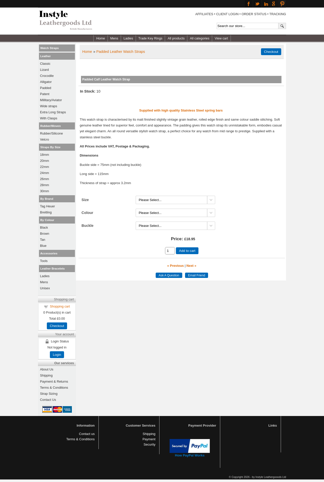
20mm (44, 161)
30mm (44, 191)
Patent (44, 94)
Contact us (87, 434)
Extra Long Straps (53, 112)
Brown (44, 233)
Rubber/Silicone (51, 133)
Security (149, 444)
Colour (87, 213)
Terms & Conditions (54, 387)
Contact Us (48, 400)
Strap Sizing (48, 394)
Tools (44, 261)
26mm (44, 179)
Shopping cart (60, 306)
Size (85, 200)
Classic (45, 63)
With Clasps (48, 118)
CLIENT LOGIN (227, 14)
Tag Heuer (47, 206)
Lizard (44, 70)
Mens (114, 38)
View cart (221, 38)
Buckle (87, 226)
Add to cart (187, 251)
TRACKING (277, 14)
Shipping (46, 375)
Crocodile (47, 76)
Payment (149, 439)
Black (44, 227)
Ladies (128, 38)
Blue (43, 246)
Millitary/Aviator (51, 100)
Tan (42, 240)
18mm (44, 155)
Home (100, 38)
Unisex (45, 288)
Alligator (46, 82)
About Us (46, 369)
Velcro (44, 139)
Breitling (46, 212)
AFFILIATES (204, 14)
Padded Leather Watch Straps (120, 52)
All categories (199, 38)
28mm (44, 185)
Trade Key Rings (150, 38)
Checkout (57, 326)
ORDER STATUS (253, 14)
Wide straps (48, 106)
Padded (45, 88)
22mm (44, 167)
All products (176, 38)
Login (57, 355)
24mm (44, 173)
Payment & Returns (54, 381)
